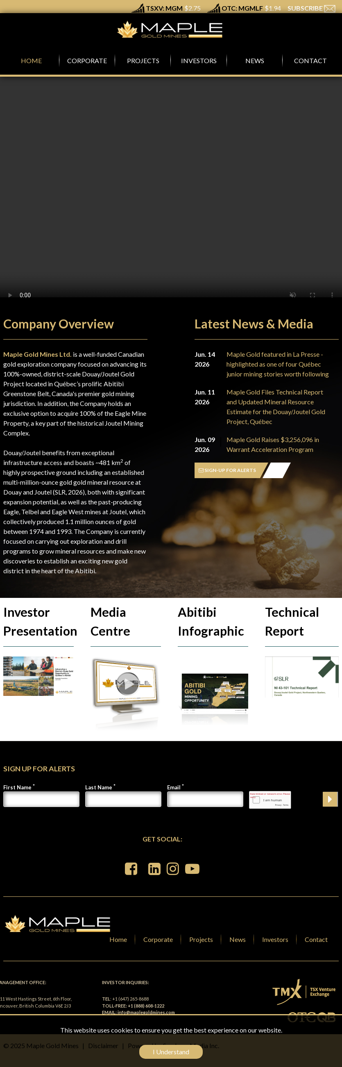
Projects (201, 939)
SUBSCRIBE (311, 8)
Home (118, 939)
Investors (275, 939)
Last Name (98, 787)
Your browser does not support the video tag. (171, 192)
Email (174, 787)
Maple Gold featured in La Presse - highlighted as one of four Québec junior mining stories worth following (277, 364)
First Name (17, 787)
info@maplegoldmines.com (146, 1012)
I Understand (171, 1052)
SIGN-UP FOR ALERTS (227, 470)
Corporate (158, 939)
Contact (316, 939)
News (237, 939)
